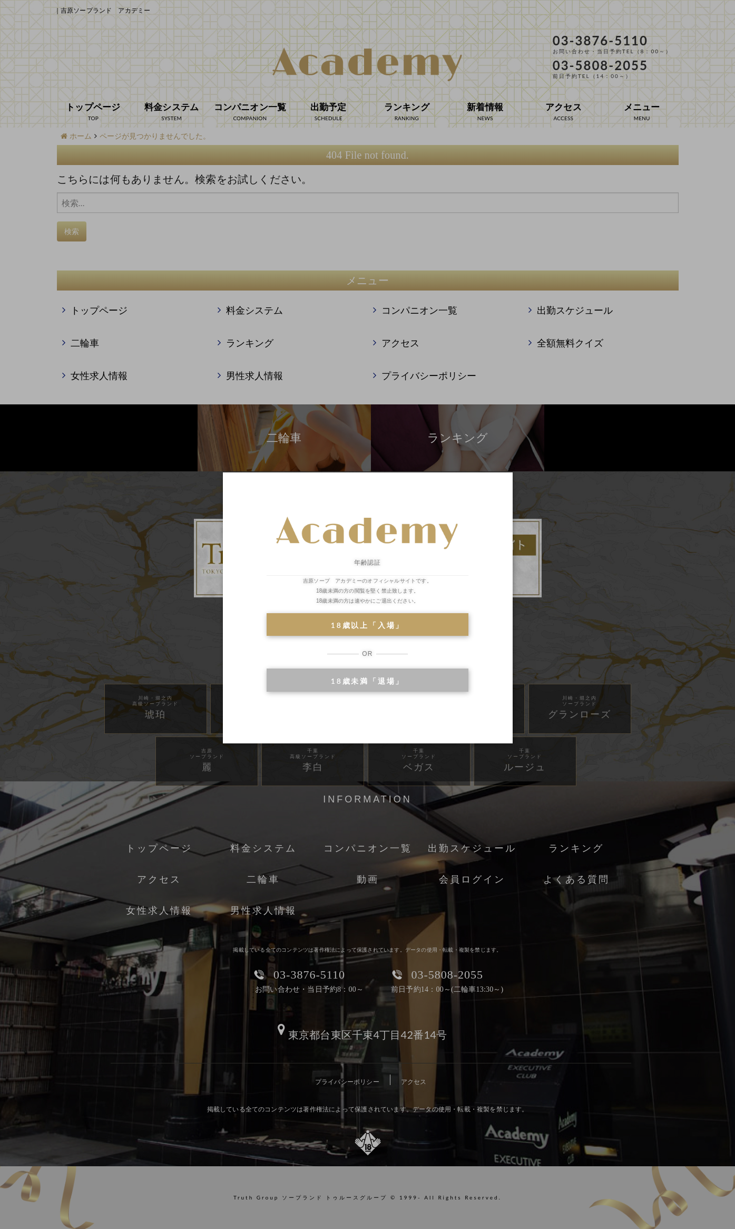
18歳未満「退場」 (367, 680)
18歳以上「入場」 (367, 625)
